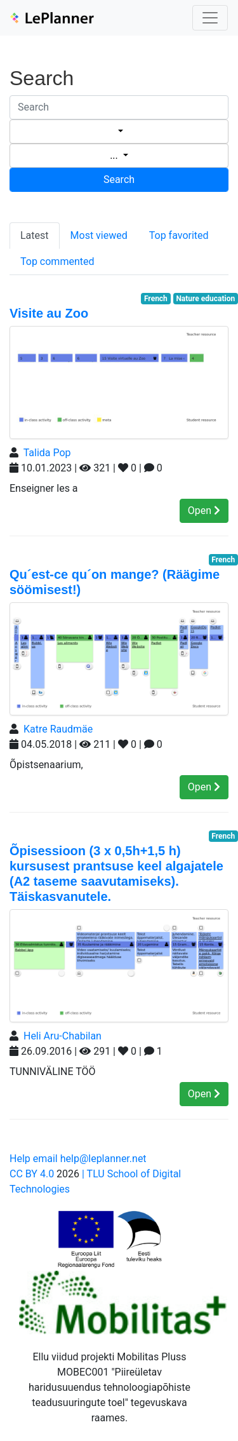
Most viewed (99, 235)
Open (204, 510)
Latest (34, 235)
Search (119, 179)
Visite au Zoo (49, 313)
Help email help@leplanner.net (78, 1159)
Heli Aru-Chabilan (62, 1036)
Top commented (57, 261)
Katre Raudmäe (58, 729)
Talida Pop (47, 453)
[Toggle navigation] (210, 17)
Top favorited (179, 235)
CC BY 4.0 (32, 1174)
